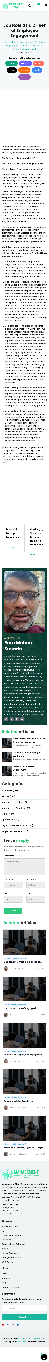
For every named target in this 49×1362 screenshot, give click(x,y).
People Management (22, 42)
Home (7, 42)
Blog (4, 1282)
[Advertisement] (24, 119)
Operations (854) (10, 819)
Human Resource (10, 1253)
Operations (7, 1231)
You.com (24, 77)
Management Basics (11, 1257)
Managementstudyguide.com (31, 1338)
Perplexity (25, 63)
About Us (6, 1278)
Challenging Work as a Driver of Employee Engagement (37, 542)
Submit (13, 910)
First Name (8, 879)
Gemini (37, 70)
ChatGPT (11, 63)
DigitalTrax (22, 1341)
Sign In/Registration (11, 1287)
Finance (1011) (8, 796)
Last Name (31, 879)
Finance (5, 1248)
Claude (38, 63)
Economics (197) (10, 790)
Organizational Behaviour (13, 1244)
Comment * (9, 856)
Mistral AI (24, 70)
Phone (29, 893)
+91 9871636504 (12, 1211)
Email (6, 893)
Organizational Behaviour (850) (17, 825)
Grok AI (12, 70)
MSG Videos (7, 1262)
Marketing (6, 1239)
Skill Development (10, 1226)
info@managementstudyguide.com (21, 1214)
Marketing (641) (9, 814)
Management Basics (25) (14, 802)
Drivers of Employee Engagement (13, 538)
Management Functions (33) (16, 808)
